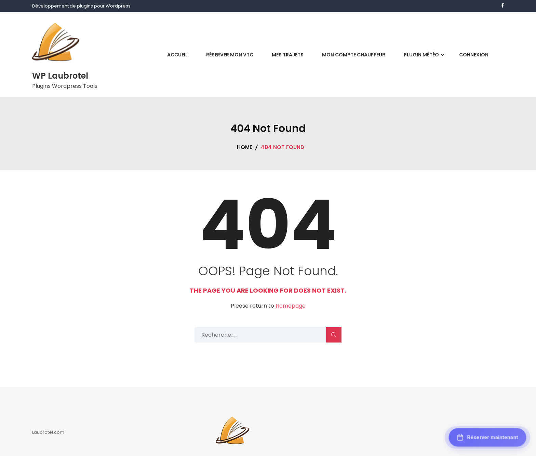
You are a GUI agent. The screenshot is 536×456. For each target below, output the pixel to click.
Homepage (291, 306)
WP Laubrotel (60, 75)
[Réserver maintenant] (487, 438)
